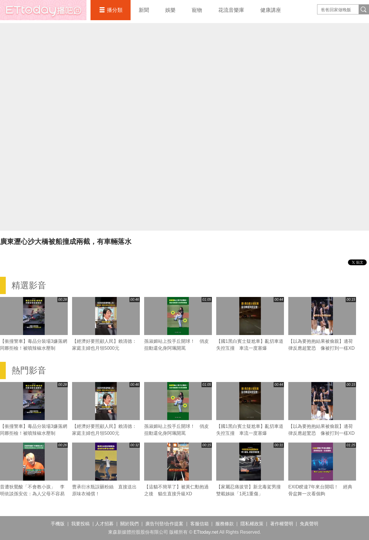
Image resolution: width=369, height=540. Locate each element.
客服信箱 (199, 523)
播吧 (43, 10)
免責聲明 (309, 523)
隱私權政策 (251, 523)
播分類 (115, 10)
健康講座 (270, 10)
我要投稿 (80, 523)
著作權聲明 (281, 523)
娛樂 (170, 10)
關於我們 (129, 523)
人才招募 (104, 523)
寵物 (197, 10)
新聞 (144, 10)
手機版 (58, 523)
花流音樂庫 (231, 10)
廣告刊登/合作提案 (164, 523)
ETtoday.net (206, 532)
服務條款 (224, 523)
